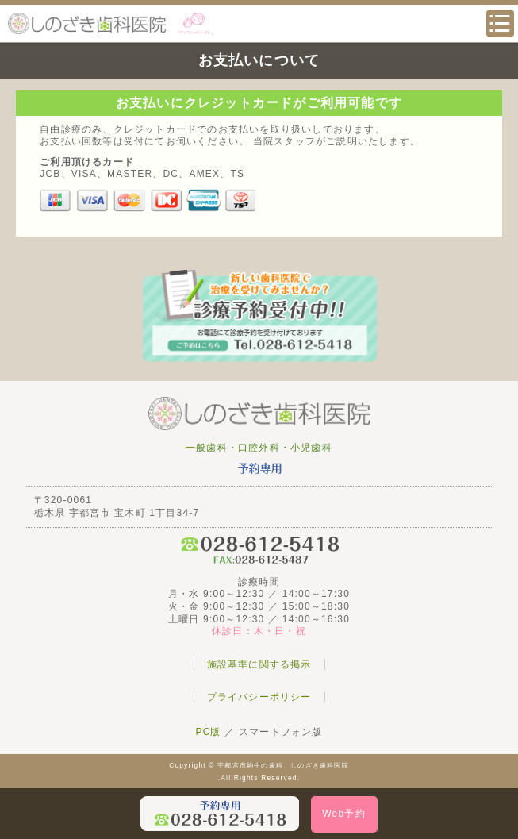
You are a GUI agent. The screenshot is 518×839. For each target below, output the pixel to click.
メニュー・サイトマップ (500, 23)
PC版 (208, 731)
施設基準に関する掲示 (259, 664)
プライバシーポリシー (259, 696)
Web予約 (343, 813)
